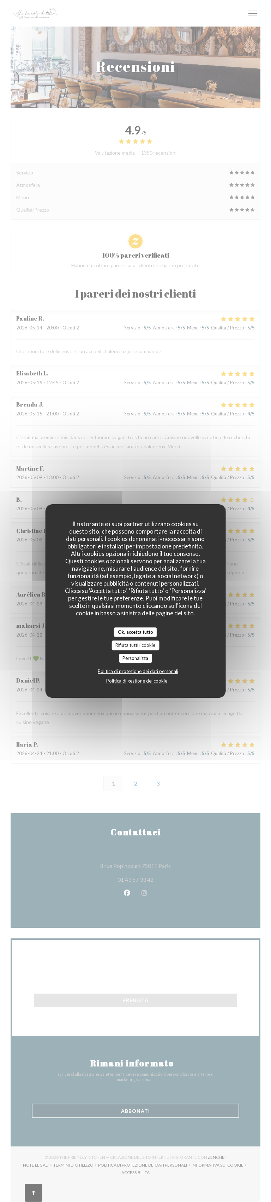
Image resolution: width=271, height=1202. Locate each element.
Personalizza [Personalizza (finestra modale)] (135, 658)
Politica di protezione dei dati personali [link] (138, 671)
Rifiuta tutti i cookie (135, 645)
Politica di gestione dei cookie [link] (136, 681)
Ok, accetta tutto (135, 632)
